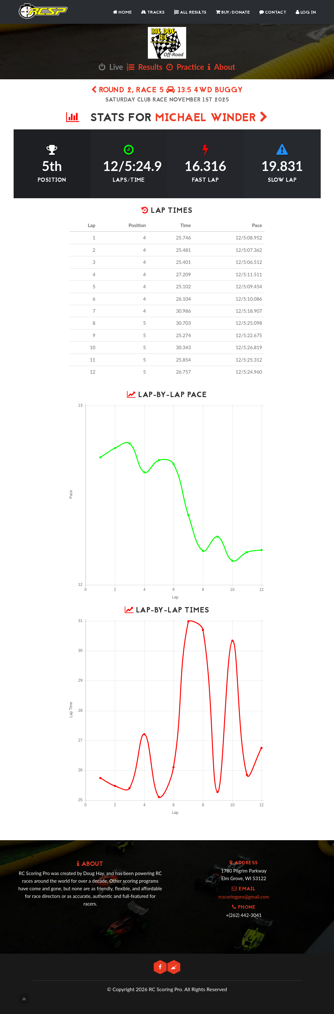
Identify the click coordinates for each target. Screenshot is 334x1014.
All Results (190, 12)
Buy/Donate (233, 12)
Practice (185, 66)
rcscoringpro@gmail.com (243, 897)
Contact (272, 12)
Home (122, 12)
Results (144, 66)
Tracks (153, 12)
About (221, 66)
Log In (306, 12)
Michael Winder (211, 118)
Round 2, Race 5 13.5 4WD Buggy (167, 90)
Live (111, 66)
